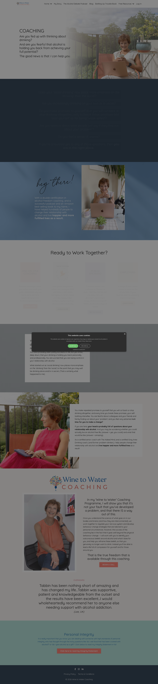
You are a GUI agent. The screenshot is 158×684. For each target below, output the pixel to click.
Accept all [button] (73, 346)
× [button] (124, 334)
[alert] (79, 342)
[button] (79, 342)
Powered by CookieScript (79, 349)
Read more (89, 341)
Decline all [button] (84, 346)
